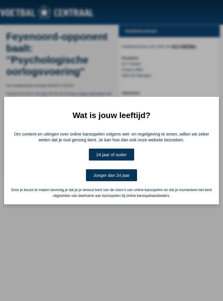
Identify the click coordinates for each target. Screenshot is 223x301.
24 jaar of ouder (111, 154)
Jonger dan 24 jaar (111, 175)
